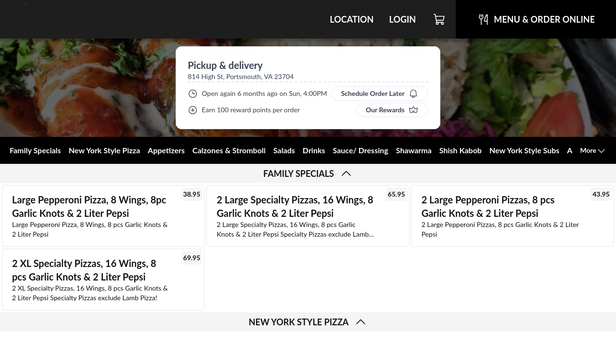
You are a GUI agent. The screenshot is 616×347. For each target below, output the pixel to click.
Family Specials (35, 150)
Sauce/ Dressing (360, 150)
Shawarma (414, 150)
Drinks (314, 150)
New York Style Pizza (104, 150)
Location (351, 19)
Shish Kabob (460, 150)
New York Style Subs (524, 150)
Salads (284, 150)
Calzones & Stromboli (229, 150)
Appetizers (166, 150)
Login (402, 19)
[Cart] (440, 19)
